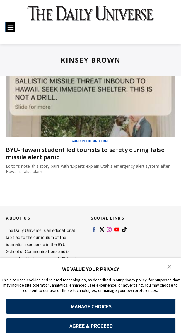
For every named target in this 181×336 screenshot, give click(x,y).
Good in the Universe (91, 141)
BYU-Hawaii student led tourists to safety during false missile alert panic (85, 153)
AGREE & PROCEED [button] (90, 326)
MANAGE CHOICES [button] (91, 306)
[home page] (90, 17)
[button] (169, 266)
